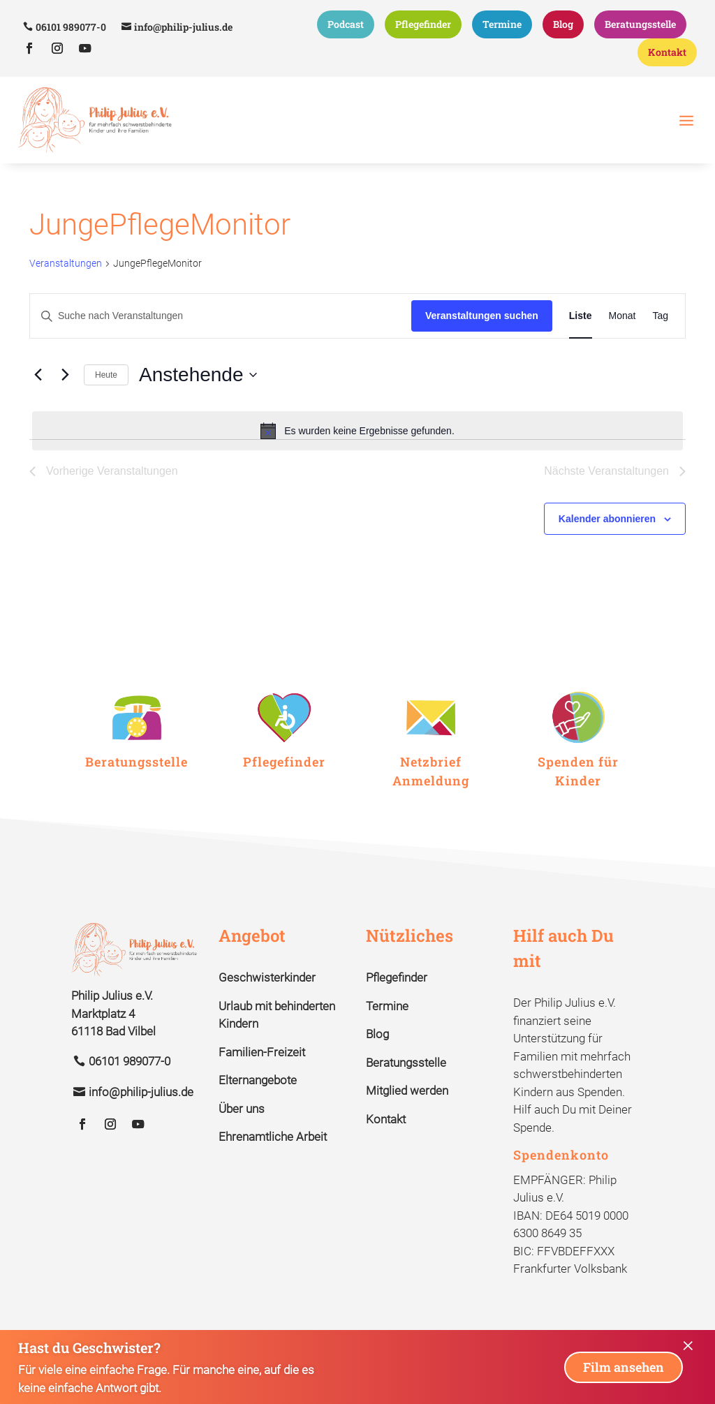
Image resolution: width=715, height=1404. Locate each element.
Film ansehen (623, 1367)
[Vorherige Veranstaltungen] (37, 400)
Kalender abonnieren (607, 543)
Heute (106, 400)
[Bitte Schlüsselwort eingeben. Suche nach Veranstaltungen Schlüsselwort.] (220, 342)
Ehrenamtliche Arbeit (273, 1162)
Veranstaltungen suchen (481, 341)
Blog (563, 24)
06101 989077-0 (71, 27)
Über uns (242, 1134)
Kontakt (667, 52)
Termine (502, 24)
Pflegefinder (423, 24)
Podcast (345, 24)
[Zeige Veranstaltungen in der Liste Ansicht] (580, 342)
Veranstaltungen (65, 289)
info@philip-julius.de (183, 27)
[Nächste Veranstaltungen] (65, 400)
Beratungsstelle (640, 24)
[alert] (357, 455)
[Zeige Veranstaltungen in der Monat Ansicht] (622, 342)
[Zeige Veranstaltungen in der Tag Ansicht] (660, 342)
